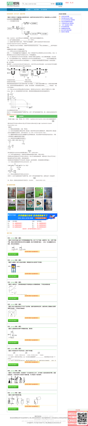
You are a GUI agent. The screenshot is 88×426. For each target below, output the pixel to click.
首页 (29, 9)
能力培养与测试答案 (66, 30)
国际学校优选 (38, 416)
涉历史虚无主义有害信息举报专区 (60, 417)
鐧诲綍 (67, 2)
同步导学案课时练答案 (66, 21)
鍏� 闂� (78, 410)
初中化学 (16, 14)
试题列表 (51, 416)
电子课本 (60, 6)
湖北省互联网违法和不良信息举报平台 (19, 417)
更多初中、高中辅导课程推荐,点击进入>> (32, 228)
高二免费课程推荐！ (18, 225)
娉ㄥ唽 (71, 2)
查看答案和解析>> (13, 254)
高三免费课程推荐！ (18, 227)
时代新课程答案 (65, 26)
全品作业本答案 (65, 16)
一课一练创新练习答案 (66, 25)
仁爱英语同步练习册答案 (67, 23)
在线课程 (21, 116)
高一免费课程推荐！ (18, 223)
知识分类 (17, 9)
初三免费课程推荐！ (42, 227)
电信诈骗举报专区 (46, 417)
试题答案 (11, 116)
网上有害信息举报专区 (35, 417)
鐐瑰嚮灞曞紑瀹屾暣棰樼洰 (31, 251)
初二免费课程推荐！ (42, 225)
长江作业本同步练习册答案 (68, 19)
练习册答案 (44, 9)
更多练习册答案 (65, 31)
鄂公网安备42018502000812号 (53, 422)
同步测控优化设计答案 (66, 18)
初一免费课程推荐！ (42, 223)
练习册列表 (45, 416)
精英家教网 (10, 14)
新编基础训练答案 (65, 28)
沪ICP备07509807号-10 (39, 422)
